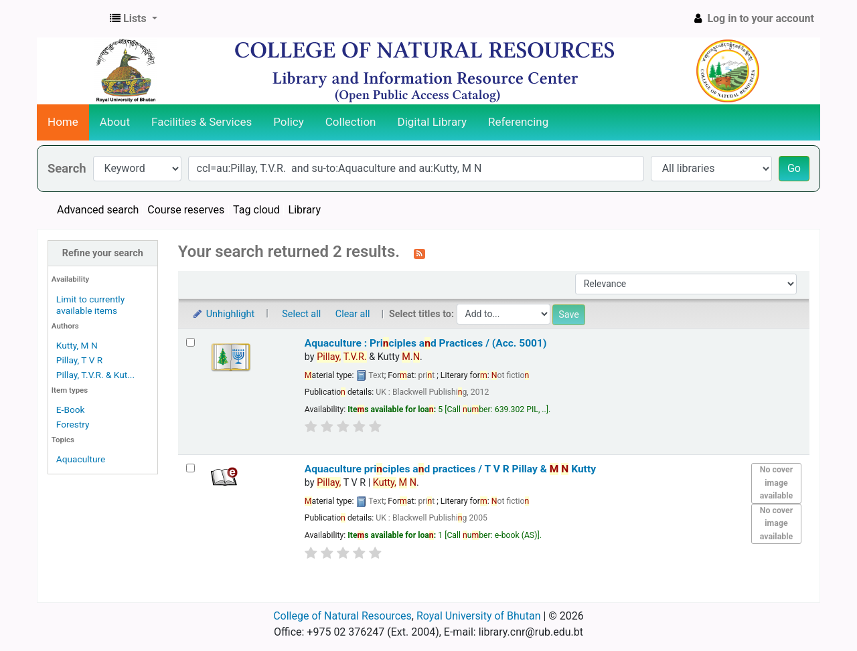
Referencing (518, 121)
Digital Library (432, 121)
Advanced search (98, 209)
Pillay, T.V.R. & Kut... (95, 374)
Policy (288, 121)
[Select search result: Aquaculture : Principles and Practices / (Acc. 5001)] (190, 342)
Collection (350, 121)
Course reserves (185, 209)
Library (305, 209)
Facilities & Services (201, 121)
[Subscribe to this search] (419, 253)
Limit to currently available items (90, 305)
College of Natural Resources (342, 616)
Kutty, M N (77, 345)
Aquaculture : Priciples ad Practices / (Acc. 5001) (426, 343)
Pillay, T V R (79, 360)
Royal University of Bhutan (478, 616)
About (115, 121)
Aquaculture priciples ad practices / (450, 469)
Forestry (73, 424)
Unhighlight (223, 314)
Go (794, 168)
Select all (301, 314)
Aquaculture (80, 459)
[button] (133, 18)
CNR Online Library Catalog (70, 18)
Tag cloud (256, 209)
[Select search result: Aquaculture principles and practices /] (190, 468)
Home (63, 121)
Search (67, 168)
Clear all (352, 314)
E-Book (70, 409)
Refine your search (102, 253)
